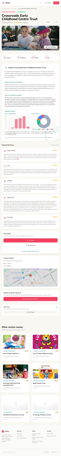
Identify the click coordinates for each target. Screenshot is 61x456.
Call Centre (30, 240)
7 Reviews (25, 22)
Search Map (19, 433)
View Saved (48, 2)
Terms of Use (53, 452)
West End (14, 8)
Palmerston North (6, 8)
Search (56, 2)
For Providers (20, 436)
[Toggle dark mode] (58, 452)
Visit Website (8, 263)
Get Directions (30, 245)
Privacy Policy (46, 452)
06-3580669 (8, 266)
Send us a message (51, 436)
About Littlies (50, 433)
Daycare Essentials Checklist (30, 299)
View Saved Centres (21, 438)
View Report (30, 312)
